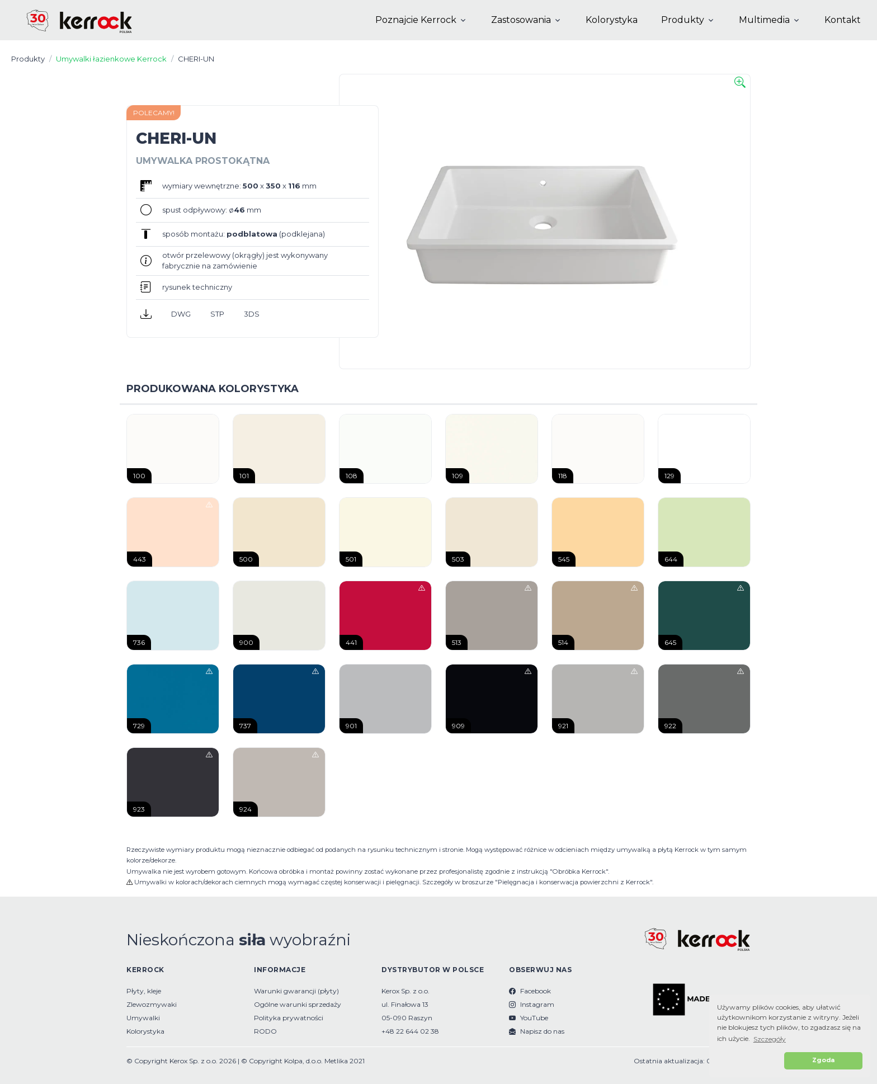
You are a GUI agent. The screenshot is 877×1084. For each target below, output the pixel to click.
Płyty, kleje (143, 991)
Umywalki (143, 1018)
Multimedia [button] (764, 20)
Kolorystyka (612, 20)
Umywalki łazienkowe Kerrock (111, 58)
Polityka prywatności (288, 1018)
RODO (265, 1031)
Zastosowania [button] (521, 20)
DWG (181, 313)
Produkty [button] (682, 20)
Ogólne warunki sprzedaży (297, 1004)
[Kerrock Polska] (70, 20)
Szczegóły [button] (769, 1039)
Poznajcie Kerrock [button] (415, 20)
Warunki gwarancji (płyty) (296, 991)
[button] (749, 1060)
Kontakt (842, 20)
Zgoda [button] (823, 1060)
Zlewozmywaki (151, 1004)
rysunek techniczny (197, 286)
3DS (252, 313)
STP (217, 313)
